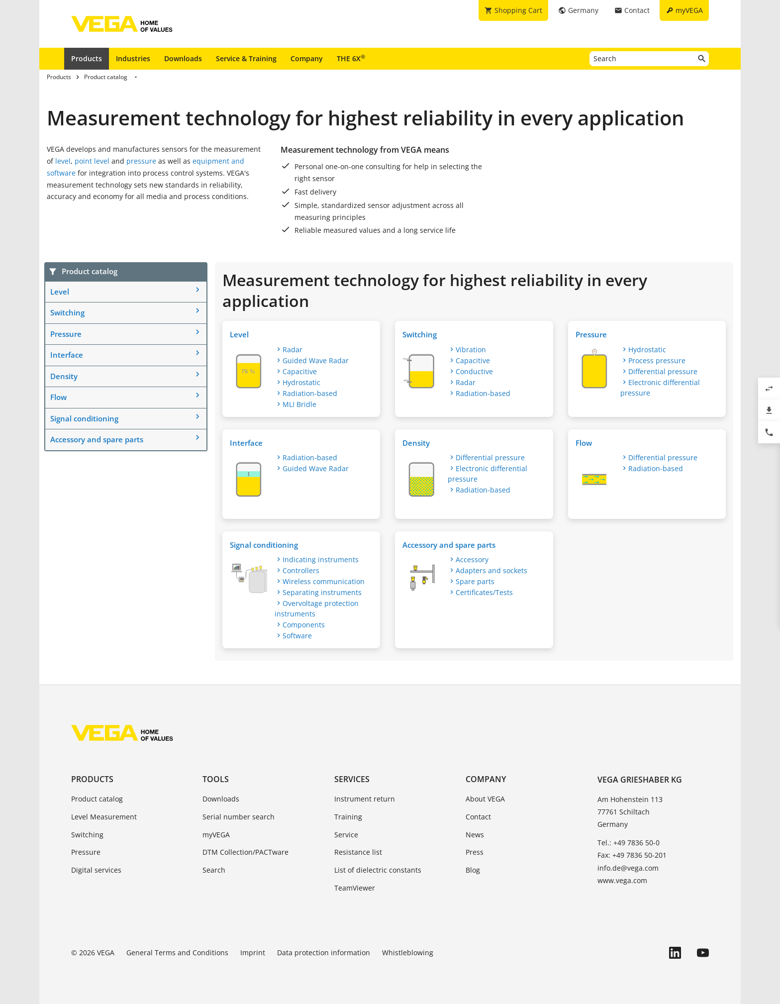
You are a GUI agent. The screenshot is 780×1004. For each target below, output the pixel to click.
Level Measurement (104, 816)
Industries (133, 58)
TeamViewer (354, 888)
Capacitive (300, 371)
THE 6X (351, 58)
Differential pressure (662, 371)
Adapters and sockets (491, 570)
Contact (478, 816)
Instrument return (364, 798)
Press (475, 852)
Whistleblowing (407, 952)
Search (213, 870)
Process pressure (656, 360)
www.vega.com (622, 880)
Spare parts (475, 581)
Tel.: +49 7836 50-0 (628, 842)
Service (346, 834)
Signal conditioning (84, 418)
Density (64, 376)
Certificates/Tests (484, 592)
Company (307, 58)
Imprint (252, 952)
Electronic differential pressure (660, 388)
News (475, 834)
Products (86, 58)
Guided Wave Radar (316, 360)
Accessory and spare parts (96, 439)
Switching (67, 312)
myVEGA (216, 834)
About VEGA (485, 798)
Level (59, 292)
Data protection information (323, 952)
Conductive (474, 371)
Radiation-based (310, 393)
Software (297, 635)
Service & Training (246, 58)
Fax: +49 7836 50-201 (632, 855)
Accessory (472, 559)
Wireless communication (324, 581)
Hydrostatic (301, 382)
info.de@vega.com (628, 868)
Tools (215, 779)
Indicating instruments (321, 559)
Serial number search (238, 816)
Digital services (96, 870)
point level (92, 161)
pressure (141, 161)
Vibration (471, 349)
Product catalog (97, 798)
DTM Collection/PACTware (245, 852)
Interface (66, 355)
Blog (473, 870)
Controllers (301, 570)
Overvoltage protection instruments (317, 608)
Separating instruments (322, 592)
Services (352, 779)
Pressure (66, 334)
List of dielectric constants (377, 870)
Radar (292, 349)
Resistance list (358, 852)
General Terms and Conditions (177, 952)
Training (348, 816)
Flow (58, 397)
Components (304, 624)
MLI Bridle (299, 404)
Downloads (183, 58)
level (63, 161)
